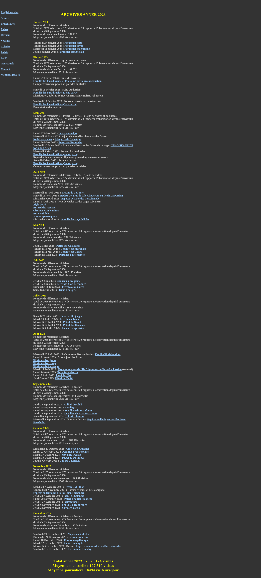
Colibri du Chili (73, 404)
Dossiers (5, 35)
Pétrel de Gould (72, 322)
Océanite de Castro (71, 251)
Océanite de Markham (73, 248)
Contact (5, 69)
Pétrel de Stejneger (71, 316)
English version (9, 12)
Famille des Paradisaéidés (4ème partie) (55, 154)
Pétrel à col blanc (69, 319)
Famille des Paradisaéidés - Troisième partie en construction (67, 81)
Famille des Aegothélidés (75, 219)
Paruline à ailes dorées (72, 254)
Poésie (4, 52)
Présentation (8, 23)
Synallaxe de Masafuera (78, 410)
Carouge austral (71, 507)
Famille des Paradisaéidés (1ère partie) (55, 104)
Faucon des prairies (73, 328)
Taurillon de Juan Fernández (80, 413)
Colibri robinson (74, 416)
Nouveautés (7, 63)
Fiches (4, 29)
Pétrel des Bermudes (70, 142)
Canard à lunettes (70, 460)
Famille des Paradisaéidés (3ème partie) (55, 163)
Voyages (5, 40)
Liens (4, 57)
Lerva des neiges (68, 133)
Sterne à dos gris (67, 290)
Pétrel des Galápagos (68, 245)
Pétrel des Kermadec (75, 325)
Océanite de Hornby (79, 549)
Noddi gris (71, 407)
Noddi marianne (42, 139)
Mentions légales (10, 74)
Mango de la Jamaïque (68, 139)
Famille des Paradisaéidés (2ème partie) (55, 92)
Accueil (5, 18)
